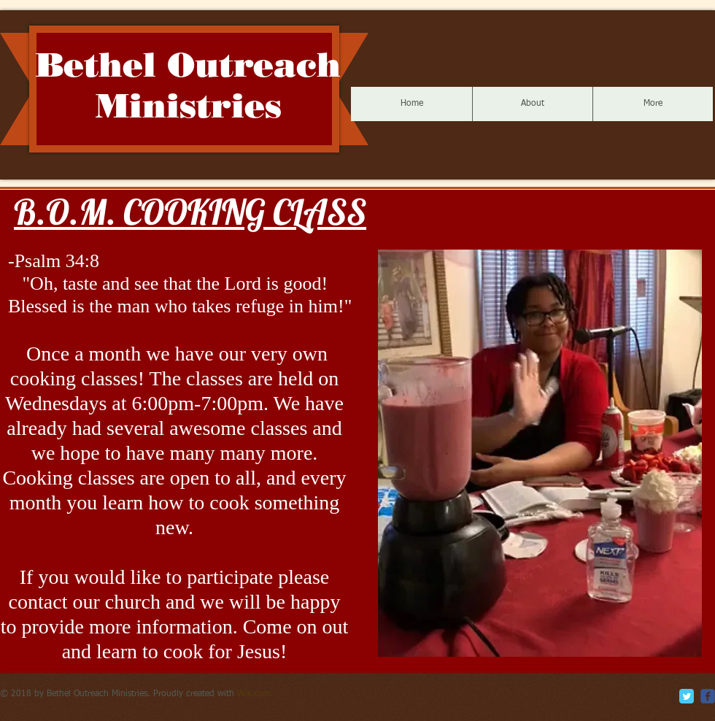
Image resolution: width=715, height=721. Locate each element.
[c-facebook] (707, 696)
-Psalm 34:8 (53, 260)
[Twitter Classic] (686, 696)
